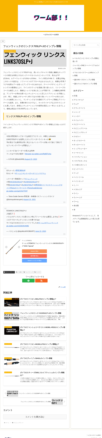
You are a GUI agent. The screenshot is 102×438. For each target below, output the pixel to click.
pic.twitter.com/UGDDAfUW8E (17, 226)
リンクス (37, 267)
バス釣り (19, 267)
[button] (98, 45)
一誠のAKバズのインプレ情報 (84, 80)
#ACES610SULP (16, 182)
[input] (86, 45)
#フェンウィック (31, 179)
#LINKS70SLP (27, 185)
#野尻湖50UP (20, 170)
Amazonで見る (30, 251)
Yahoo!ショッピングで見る (30, 256)
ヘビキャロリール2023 (93, 432)
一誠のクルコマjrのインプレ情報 (85, 84)
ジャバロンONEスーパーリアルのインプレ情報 (86, 66)
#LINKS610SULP (30, 182)
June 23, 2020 (40, 231)
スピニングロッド (9, 267)
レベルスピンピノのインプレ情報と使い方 (86, 59)
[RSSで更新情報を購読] (37, 276)
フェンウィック (28, 267)
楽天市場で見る (48, 251)
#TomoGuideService (34, 188)
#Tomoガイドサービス (18, 188)
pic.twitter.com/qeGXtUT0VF (17, 191)
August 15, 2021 (29, 199)
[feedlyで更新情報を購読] (33, 276)
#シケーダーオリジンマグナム (34, 173)
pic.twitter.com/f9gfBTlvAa (41, 154)
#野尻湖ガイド (40, 185)
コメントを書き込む (34, 414)
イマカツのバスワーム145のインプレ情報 (86, 74)
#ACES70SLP (15, 185)
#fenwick (28, 154)
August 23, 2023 (31, 159)
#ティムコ (19, 173)
